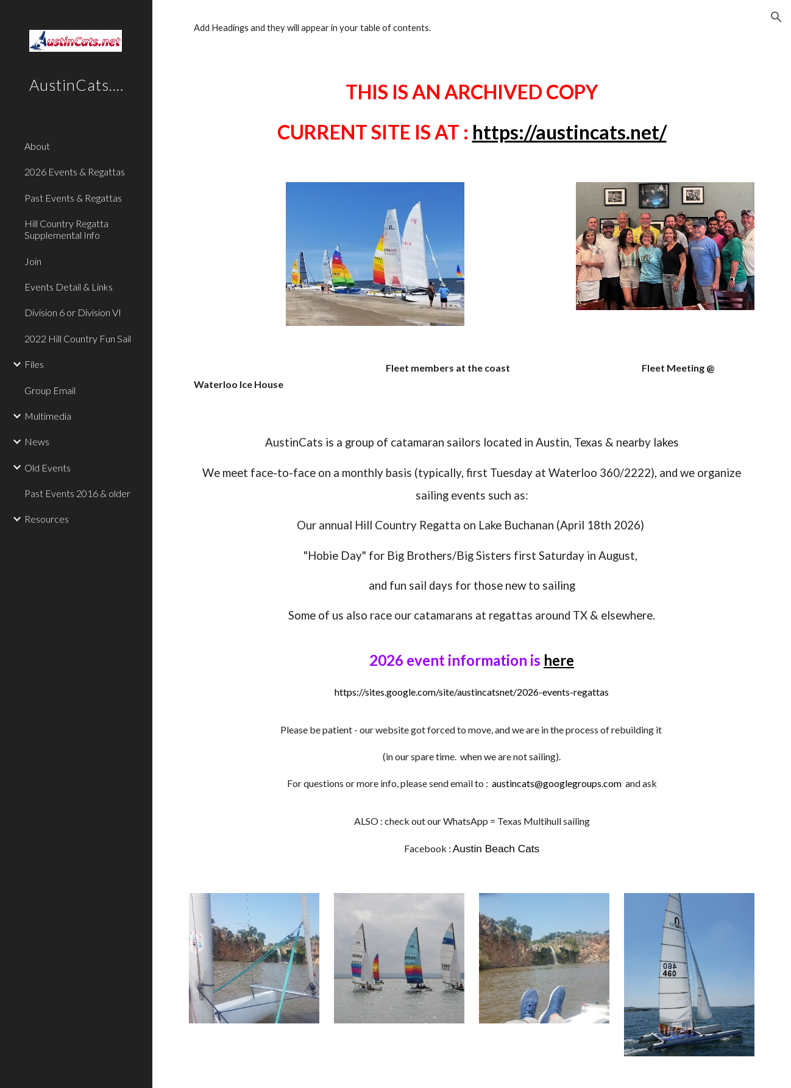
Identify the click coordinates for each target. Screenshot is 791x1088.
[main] (471, 112)
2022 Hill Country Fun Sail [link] (77, 338)
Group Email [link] (50, 390)
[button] (776, 17)
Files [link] (34, 364)
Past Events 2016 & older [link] (77, 493)
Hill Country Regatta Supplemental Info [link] (66, 229)
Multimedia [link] (47, 416)
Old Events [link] (47, 467)
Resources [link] (46, 519)
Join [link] (32, 261)
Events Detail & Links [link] (68, 286)
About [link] (37, 146)
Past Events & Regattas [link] (73, 197)
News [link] (36, 441)
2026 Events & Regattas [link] (74, 171)
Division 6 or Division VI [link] (72, 312)
